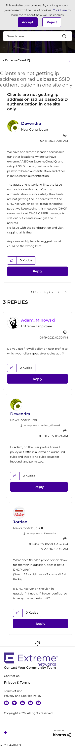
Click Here (60, 10)
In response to (42, 425)
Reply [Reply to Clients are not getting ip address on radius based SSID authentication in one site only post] (37, 271)
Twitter (14, 703)
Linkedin (22, 703)
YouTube (30, 703)
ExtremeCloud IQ (17, 60)
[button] (28, 22)
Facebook (6, 703)
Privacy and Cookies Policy (22, 696)
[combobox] (37, 36)
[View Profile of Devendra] (31, 123)
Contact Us (11, 676)
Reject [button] (52, 22)
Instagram (38, 703)
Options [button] (69, 60)
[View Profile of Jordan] (20, 522)
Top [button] (5, 732)
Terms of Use (13, 691)
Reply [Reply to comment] (37, 379)
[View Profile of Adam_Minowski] (38, 320)
